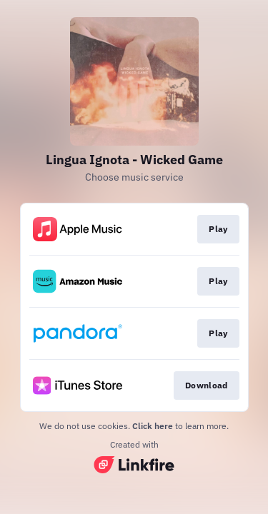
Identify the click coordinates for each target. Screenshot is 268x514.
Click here (152, 425)
